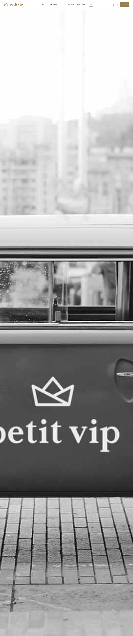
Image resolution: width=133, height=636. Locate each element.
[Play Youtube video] (66, 201)
